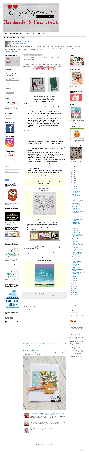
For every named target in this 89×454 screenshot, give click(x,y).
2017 (72, 297)
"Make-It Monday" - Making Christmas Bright (77, 266)
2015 (72, 301)
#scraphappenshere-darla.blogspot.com (41, 295)
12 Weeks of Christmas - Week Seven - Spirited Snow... (78, 235)
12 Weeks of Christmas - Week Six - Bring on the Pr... (78, 258)
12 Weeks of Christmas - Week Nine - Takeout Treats (78, 200)
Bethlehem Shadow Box (77, 232)
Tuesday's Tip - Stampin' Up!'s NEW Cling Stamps (78, 240)
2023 (72, 174)
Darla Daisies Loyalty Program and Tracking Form (14, 37)
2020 (72, 180)
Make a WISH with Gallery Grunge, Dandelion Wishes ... (77, 224)
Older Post (63, 343)
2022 (72, 176)
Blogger (50, 444)
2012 (72, 307)
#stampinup (60, 295)
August (74, 280)
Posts (8, 115)
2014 (72, 303)
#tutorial (25, 297)
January (74, 294)
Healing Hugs (75, 230)
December (75, 186)
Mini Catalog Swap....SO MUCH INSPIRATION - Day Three (43, 428)
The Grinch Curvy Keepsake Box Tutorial (76, 313)
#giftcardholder (29, 295)
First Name (8, 83)
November (75, 188)
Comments (9, 118)
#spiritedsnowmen (54, 295)
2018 (72, 184)
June (73, 284)
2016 (72, 299)
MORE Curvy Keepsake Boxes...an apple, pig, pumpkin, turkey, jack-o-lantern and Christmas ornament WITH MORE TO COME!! (48, 414)
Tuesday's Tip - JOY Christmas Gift (77, 204)
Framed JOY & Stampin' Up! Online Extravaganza (77, 213)
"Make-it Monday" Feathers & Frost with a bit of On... (77, 244)
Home (44, 343)
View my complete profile (11, 51)
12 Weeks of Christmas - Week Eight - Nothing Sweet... (78, 219)
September (75, 278)
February (74, 292)
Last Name (8, 88)
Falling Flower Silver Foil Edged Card (78, 273)
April (73, 288)
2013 (72, 305)
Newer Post (25, 343)
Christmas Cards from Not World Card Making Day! (77, 191)
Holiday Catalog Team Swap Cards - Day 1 (77, 262)
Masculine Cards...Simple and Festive (77, 196)
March (74, 290)
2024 (72, 172)
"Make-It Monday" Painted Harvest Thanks (76, 208)
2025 (72, 170)
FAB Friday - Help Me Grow (30, 350)
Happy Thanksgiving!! (77, 216)
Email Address (12, 79)
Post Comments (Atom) (34, 345)
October (74, 276)
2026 (72, 168)
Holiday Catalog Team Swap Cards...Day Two (77, 249)
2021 (72, 178)
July (73, 282)
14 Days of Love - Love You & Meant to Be (40, 421)
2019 (72, 182)
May (73, 286)
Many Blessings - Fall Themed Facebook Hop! (77, 253)
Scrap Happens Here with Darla (21, 41)
